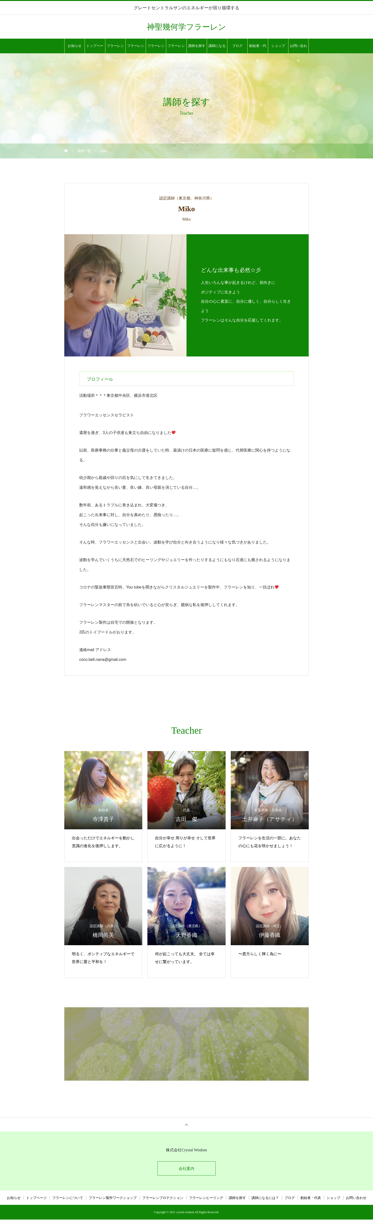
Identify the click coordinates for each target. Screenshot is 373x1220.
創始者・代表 (257, 48)
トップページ (94, 48)
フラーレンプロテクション (156, 48)
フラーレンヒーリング (176, 48)
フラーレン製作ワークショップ (135, 48)
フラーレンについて (115, 48)
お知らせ (74, 46)
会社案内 (186, 1169)
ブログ (237, 46)
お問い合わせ (298, 48)
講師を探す (196, 46)
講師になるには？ (217, 48)
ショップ (278, 46)
